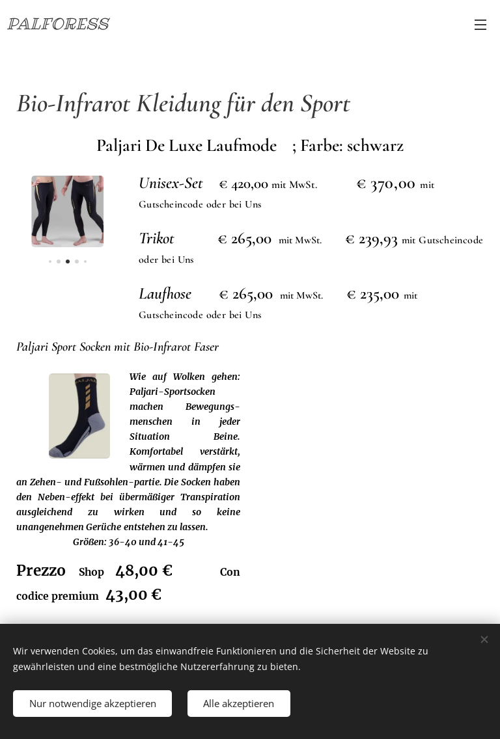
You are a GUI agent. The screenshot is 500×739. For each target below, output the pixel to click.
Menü (480, 24)
